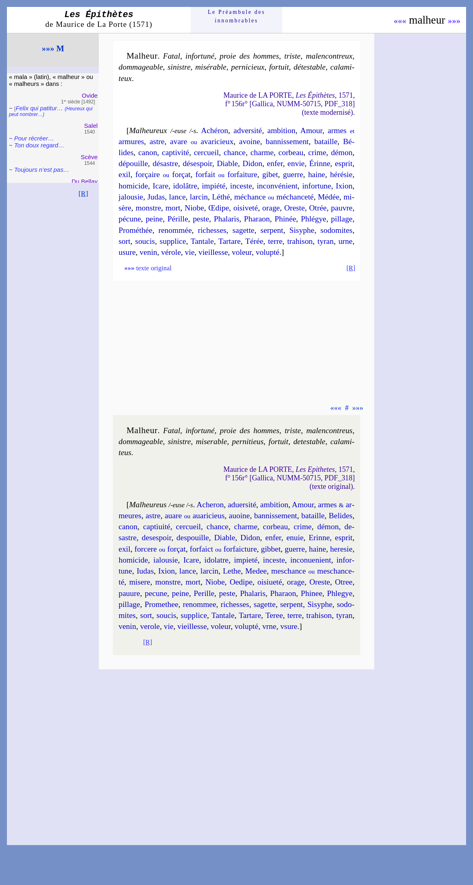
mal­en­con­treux (329, 56)
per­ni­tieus (248, 441)
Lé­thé (221, 197)
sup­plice (173, 241)
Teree (274, 615)
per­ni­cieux (247, 67)
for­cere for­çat (160, 549)
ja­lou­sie (131, 197)
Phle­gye (340, 593)
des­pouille (193, 537)
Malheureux (148, 130)
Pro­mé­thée (136, 230)
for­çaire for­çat (163, 174)
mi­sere (139, 582)
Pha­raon (257, 219)
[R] (83, 193)
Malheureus (147, 504)
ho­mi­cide (133, 186)
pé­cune (130, 219)
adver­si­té (247, 130)
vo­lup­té (267, 252)
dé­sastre (165, 163)
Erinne (319, 537)
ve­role (150, 626)
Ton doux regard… (39, 145)
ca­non (147, 152)
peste (201, 219)
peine (154, 219)
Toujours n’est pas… (42, 169)
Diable (227, 163)
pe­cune (156, 593)
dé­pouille (133, 163)
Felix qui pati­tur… (51, 111)
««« (400, 20)
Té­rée (254, 241)
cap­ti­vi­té (175, 152)
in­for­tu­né (199, 56)
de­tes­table (309, 441)
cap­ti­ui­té (156, 526)
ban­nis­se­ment (287, 141)
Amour (311, 130)
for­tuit (279, 67)
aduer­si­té (242, 504)
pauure (129, 593)
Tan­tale (202, 241)
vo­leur (242, 252)
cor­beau (291, 152)
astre (157, 141)
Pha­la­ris (227, 219)
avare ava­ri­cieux (201, 141)
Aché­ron (214, 130)
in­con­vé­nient (277, 186)
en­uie (294, 537)
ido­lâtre (185, 186)
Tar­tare (229, 241)
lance (177, 197)
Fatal (171, 56)
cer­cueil (206, 152)
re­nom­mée (175, 230)
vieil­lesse (213, 252)
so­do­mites (336, 230)
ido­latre (217, 560)
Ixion (344, 186)
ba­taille (326, 141)
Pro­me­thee (161, 604)
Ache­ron (210, 504)
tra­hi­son (300, 241)
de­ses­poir (156, 537)
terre (275, 241)
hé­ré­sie (341, 174)
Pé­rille (178, 219)
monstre (148, 208)
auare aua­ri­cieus (195, 515)
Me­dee (256, 571)
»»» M (53, 48)
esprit (343, 163)
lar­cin (199, 197)
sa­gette (244, 230)
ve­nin (148, 252)
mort (173, 208)
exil (125, 174)
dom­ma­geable (141, 67)
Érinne (319, 163)
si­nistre (179, 67)
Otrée (318, 208)
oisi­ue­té (269, 582)
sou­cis (145, 241)
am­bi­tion (281, 130)
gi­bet (270, 174)
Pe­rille (204, 593)
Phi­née (285, 219)
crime (317, 152)
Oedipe (241, 582)
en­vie (296, 163)
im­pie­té (245, 560)
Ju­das (156, 197)
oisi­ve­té (245, 208)
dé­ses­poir (197, 163)
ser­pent (271, 230)
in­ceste (241, 186)
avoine (249, 141)
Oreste (294, 208)
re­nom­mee (199, 604)
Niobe (194, 208)
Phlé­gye (314, 219)
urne (345, 241)
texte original (148, 268)
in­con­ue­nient (310, 560)
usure (127, 252)
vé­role (171, 252)
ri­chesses (212, 230)
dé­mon (342, 152)
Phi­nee (312, 593)
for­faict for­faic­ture (223, 549)
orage (271, 208)
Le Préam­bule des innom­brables (236, 16)
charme (262, 152)
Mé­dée (328, 197)
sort (125, 241)
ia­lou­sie (165, 560)
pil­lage (342, 219)
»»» (454, 20)
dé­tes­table (310, 67)
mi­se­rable (211, 441)
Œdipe (218, 208)
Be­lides (340, 515)
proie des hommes (249, 56)
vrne (269, 626)
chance (235, 152)
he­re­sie (341, 549)
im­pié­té (213, 186)
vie (190, 252)
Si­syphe (301, 230)
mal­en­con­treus (329, 430)
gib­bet (271, 549)
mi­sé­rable (211, 67)
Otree (344, 582)
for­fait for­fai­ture (226, 174)
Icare (160, 186)
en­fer (275, 163)
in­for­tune (316, 186)
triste (292, 56)
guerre (293, 174)
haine (316, 174)
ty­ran (326, 241)
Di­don (252, 163)
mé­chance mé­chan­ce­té (274, 197)
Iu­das (145, 571)
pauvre (342, 208)
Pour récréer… (34, 138)
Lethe (232, 571)
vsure (288, 626)
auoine (239, 515)
